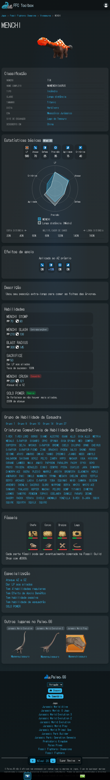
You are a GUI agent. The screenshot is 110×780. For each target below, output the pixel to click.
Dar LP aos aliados (19, 584)
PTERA (64, 467)
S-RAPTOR (22, 441)
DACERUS (34, 485)
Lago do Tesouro (56, 118)
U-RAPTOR (44, 445)
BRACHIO (53, 449)
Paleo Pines (55, 745)
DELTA (22, 445)
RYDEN (63, 449)
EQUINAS (62, 480)
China (50, 124)
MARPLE (47, 471)
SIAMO (43, 436)
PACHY (74, 463)
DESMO (88, 493)
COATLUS (74, 467)
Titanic (51, 102)
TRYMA (52, 476)
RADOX (19, 498)
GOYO (91, 463)
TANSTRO (21, 493)
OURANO (10, 463)
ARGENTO (10, 485)
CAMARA (82, 480)
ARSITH (58, 471)
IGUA (82, 458)
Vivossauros (45, 15)
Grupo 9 (22, 423)
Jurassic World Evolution (55, 722)
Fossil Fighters (55, 753)
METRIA (96, 436)
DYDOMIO (60, 454)
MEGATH (63, 476)
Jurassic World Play (55, 726)
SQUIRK (10, 502)
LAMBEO (21, 463)
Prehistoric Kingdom (55, 741)
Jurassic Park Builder (55, 733)
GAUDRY (10, 498)
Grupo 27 (61, 423)
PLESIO (36, 471)
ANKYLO (91, 454)
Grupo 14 (48, 423)
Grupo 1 (10, 423)
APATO (20, 454)
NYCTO (76, 485)
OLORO (45, 485)
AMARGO (30, 454)
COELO (65, 445)
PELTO (44, 458)
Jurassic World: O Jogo (55, 710)
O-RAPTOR (11, 449)
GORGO (34, 436)
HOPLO (94, 471)
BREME (55, 445)
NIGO (72, 480)
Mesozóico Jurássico (59, 113)
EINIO (43, 467)
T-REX (9, 436)
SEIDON (93, 480)
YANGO (49, 454)
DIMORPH (94, 467)
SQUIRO (43, 502)
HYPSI (63, 458)
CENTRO (54, 467)
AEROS (83, 476)
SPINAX (54, 441)
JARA (84, 467)
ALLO (72, 436)
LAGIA (30, 480)
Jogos (3, 15)
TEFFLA (94, 476)
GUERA (26, 471)
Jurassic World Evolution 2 (55, 718)
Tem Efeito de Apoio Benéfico (26, 593)
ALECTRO (54, 436)
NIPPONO (56, 485)
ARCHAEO (19, 480)
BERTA (67, 485)
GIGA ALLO (84, 436)
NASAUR (73, 458)
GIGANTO (34, 441)
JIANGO (72, 454)
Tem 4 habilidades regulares (25, 588)
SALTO (73, 449)
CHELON (74, 476)
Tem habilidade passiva (22, 597)
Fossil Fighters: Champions (23, 15)
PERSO (92, 449)
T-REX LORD (21, 436)
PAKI (21, 476)
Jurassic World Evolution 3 (55, 714)
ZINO (43, 449)
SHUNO (82, 449)
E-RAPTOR (41, 480)
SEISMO (10, 454)
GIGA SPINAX (68, 441)
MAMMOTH (41, 476)
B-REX (76, 498)
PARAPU (78, 493)
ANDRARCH (11, 476)
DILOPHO (75, 445)
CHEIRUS (95, 445)
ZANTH (53, 458)
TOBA (52, 480)
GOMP (66, 489)
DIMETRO (88, 489)
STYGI (83, 463)
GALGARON (11, 458)
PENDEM (33, 493)
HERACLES (32, 467)
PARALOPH (62, 463)
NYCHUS (32, 445)
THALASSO (23, 489)
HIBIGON (92, 458)
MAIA (30, 463)
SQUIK (96, 498)
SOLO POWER (13, 606)
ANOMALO (51, 498)
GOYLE (34, 458)
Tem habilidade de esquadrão (25, 602)
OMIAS (40, 454)
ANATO (39, 463)
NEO (80, 441)
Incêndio (52, 91)
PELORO (56, 489)
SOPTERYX (11, 445)
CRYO (44, 441)
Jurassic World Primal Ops (55, 730)
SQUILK (32, 502)
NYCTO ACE (88, 485)
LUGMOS (10, 493)
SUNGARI (10, 489)
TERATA (30, 498)
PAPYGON (49, 463)
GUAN (64, 436)
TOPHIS (43, 493)
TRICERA (19, 467)
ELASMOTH (83, 471)
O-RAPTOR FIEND (28, 449)
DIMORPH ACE (13, 471)
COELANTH (55, 493)
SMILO (30, 476)
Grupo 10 (35, 423)
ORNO (86, 445)
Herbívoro (53, 107)
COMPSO (89, 441)
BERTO (9, 480)
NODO (81, 454)
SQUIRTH (20, 502)
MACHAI (46, 489)
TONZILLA (64, 498)
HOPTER (35, 489)
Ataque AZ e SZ (16, 580)
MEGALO (10, 441)
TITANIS (76, 489)
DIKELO (40, 498)
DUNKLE (68, 493)
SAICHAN (23, 458)
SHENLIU (22, 485)
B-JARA (86, 498)
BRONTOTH (70, 471)
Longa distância (56, 96)
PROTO (9, 467)
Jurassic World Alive (55, 706)
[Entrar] (106, 5)
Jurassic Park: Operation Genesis (55, 737)
